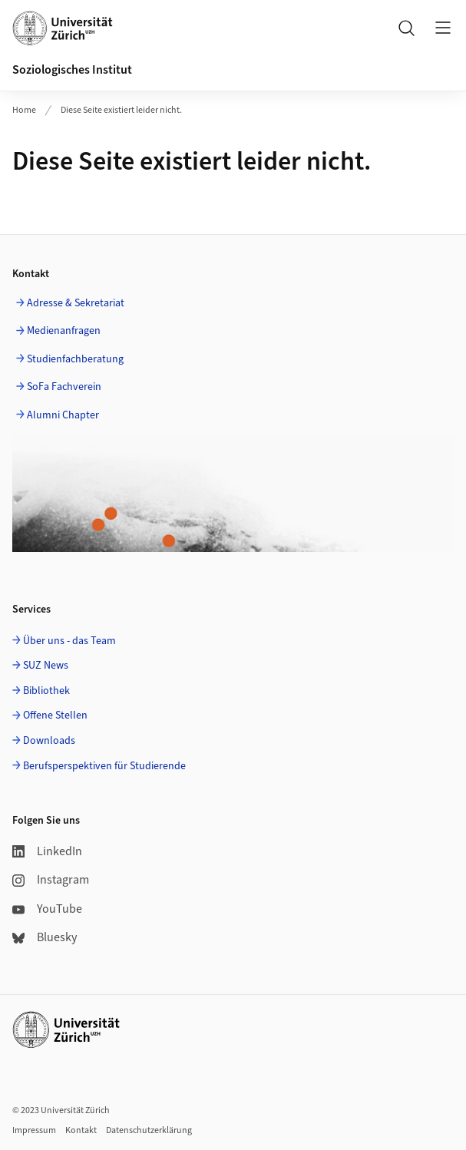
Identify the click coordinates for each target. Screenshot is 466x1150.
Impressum (34, 1130)
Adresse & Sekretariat (75, 303)
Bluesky (44, 937)
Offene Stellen (55, 715)
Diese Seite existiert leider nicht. (121, 110)
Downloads (49, 740)
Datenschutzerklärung (149, 1130)
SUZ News (45, 665)
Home (24, 110)
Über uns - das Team (69, 641)
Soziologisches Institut (72, 69)
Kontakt (81, 1130)
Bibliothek (46, 691)
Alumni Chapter (63, 415)
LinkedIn (47, 851)
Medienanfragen (64, 331)
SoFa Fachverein (64, 387)
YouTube (47, 909)
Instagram (50, 879)
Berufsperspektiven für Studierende (104, 766)
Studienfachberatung (75, 359)
